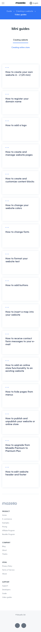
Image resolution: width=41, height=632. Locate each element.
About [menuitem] (4, 550)
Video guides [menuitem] (7, 597)
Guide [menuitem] (4, 593)
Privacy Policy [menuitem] (7, 566)
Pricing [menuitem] (4, 527)
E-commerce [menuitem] (7, 519)
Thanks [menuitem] (4, 554)
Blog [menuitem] (3, 546)
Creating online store (20, 47)
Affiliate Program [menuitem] (8, 530)
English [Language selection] (34, 3)
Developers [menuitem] (6, 590)
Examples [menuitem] (5, 523)
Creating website (20, 40)
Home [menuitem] (4, 515)
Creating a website (24, 11)
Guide (9, 11)
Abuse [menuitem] (4, 574)
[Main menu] (3, 3)
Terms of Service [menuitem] (8, 570)
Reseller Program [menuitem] (8, 534)
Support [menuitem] (5, 586)
